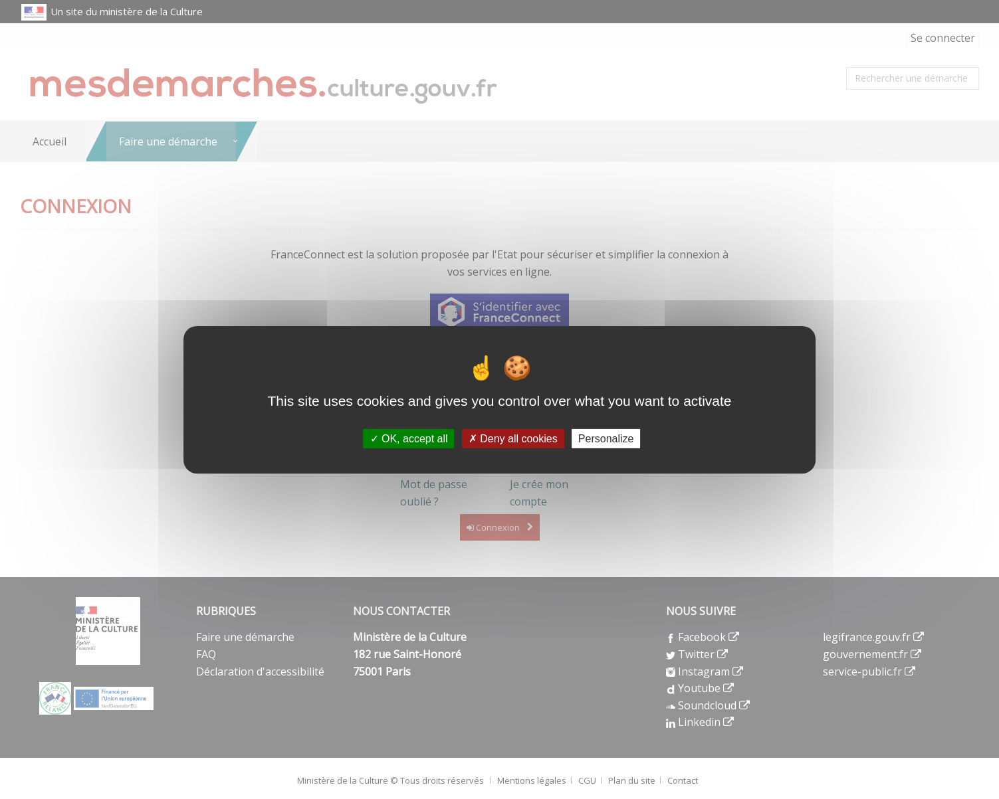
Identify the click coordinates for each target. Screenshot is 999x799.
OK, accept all (409, 438)
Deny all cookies (513, 438)
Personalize (606, 438)
